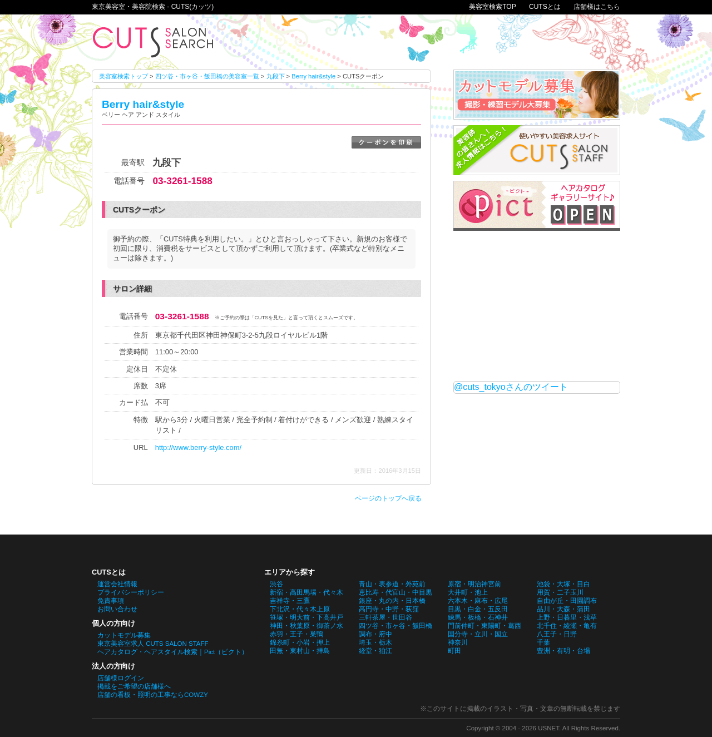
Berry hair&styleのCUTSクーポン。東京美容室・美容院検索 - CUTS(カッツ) (153, 42)
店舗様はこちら (596, 7)
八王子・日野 (557, 634)
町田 (454, 650)
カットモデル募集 (124, 635)
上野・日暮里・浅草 (567, 617)
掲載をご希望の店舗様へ (134, 686)
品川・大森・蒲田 (563, 609)
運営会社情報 (117, 584)
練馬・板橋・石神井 (478, 617)
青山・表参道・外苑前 (392, 584)
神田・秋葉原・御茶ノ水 (306, 625)
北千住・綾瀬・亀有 (567, 625)
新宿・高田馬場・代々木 (306, 592)
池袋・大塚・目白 (563, 584)
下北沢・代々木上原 (300, 609)
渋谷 (276, 584)
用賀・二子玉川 (560, 592)
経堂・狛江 (375, 650)
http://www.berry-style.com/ (198, 447)
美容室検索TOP (492, 7)
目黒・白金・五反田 (478, 609)
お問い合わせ (117, 609)
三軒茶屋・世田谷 (385, 617)
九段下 (275, 76)
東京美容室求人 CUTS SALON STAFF (153, 643)
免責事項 (110, 600)
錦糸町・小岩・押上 (300, 642)
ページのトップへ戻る (388, 498)
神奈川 (458, 642)
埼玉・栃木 (375, 642)
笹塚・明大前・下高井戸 (306, 617)
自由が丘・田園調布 (567, 600)
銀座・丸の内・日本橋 (392, 600)
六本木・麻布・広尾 (478, 600)
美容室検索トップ (123, 76)
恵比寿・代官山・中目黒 (395, 592)
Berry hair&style (313, 76)
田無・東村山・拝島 (300, 650)
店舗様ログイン (120, 678)
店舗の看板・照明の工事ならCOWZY (152, 694)
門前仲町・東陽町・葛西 (484, 625)
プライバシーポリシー (130, 592)
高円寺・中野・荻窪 (389, 609)
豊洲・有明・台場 (563, 650)
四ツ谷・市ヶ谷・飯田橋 (395, 625)
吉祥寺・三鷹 (290, 600)
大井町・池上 (468, 592)
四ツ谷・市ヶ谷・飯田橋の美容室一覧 (207, 76)
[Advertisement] (536, 305)
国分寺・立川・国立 (478, 634)
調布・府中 (375, 634)
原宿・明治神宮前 (474, 584)
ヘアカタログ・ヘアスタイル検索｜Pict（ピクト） (172, 652)
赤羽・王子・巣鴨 (296, 634)
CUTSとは (545, 7)
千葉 (543, 642)
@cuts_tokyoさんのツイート (511, 387)
